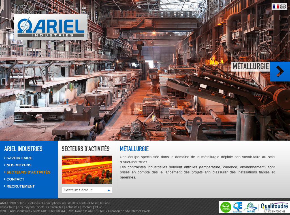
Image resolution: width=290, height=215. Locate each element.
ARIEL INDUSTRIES (23, 149)
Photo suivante (280, 71)
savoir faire (7, 207)
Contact (87, 207)
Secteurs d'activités (86, 149)
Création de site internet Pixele (129, 211)
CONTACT (15, 179)
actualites (72, 207)
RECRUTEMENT (21, 186)
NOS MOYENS (19, 165)
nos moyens (26, 207)
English (283, 6)
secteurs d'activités (50, 207)
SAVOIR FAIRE (19, 158)
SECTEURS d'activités (28, 172)
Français (276, 6)
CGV (98, 207)
